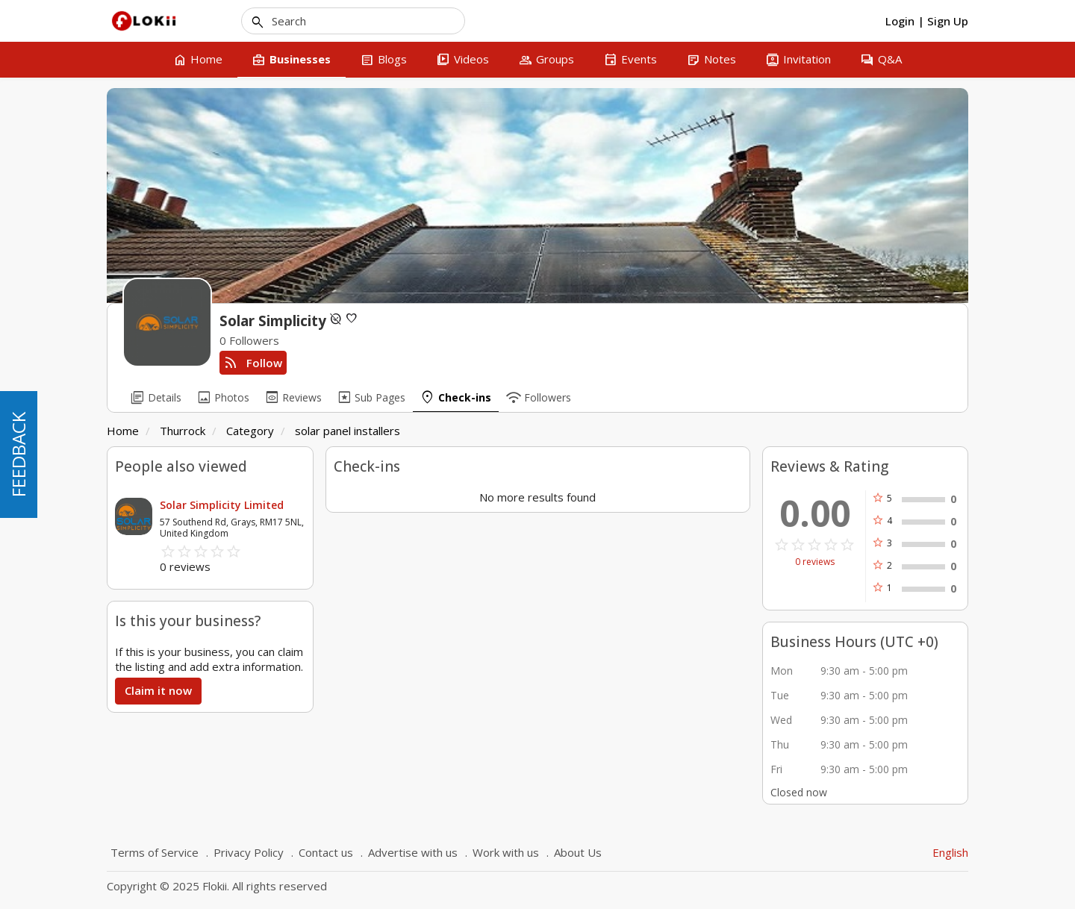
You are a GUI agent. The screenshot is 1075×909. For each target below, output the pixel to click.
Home (123, 430)
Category (250, 430)
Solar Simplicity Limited (222, 505)
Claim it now (158, 690)
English (950, 852)
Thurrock (182, 430)
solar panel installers (347, 430)
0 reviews (815, 562)
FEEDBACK (18, 454)
